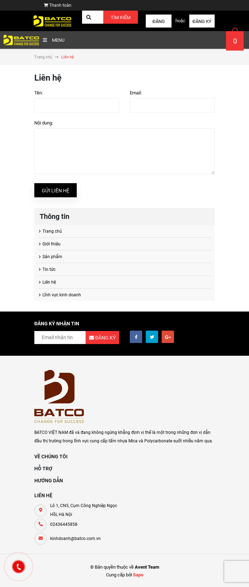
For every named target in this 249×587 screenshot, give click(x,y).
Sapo (138, 574)
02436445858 (63, 524)
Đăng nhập (158, 23)
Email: (136, 92)
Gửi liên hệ (55, 190)
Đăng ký (202, 21)
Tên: (38, 92)
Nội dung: (43, 123)
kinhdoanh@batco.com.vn (75, 538)
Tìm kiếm (121, 17)
